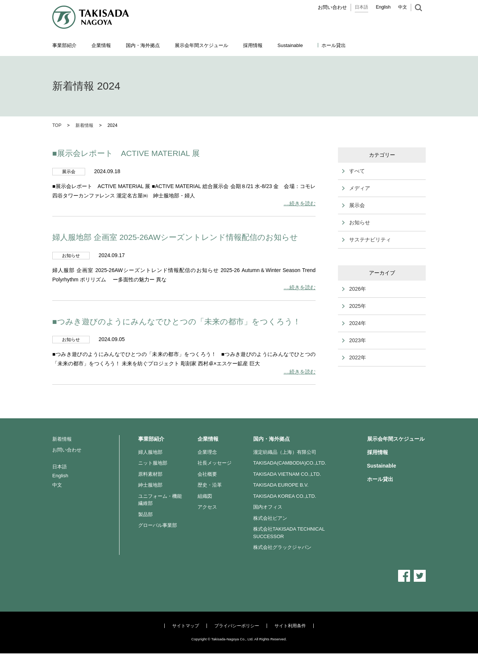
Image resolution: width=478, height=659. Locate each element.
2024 (355, 323)
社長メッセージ (215, 463)
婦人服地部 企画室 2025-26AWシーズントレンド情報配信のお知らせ (175, 237)
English (383, 7)
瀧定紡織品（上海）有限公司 (284, 452)
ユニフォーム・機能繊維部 (160, 499)
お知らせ (359, 222)
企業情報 (208, 439)
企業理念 (207, 452)
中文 (402, 7)
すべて (357, 171)
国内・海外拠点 (271, 439)
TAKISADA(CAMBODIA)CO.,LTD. (289, 463)
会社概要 (207, 474)
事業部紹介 (151, 439)
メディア (359, 188)
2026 (355, 289)
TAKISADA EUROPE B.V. (280, 485)
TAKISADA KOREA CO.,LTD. (284, 496)
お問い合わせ (332, 7)
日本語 (361, 7)
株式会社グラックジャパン (282, 547)
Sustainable (381, 466)
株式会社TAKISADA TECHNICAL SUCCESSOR (289, 532)
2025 (355, 306)
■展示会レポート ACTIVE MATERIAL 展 (126, 153)
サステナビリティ (370, 240)
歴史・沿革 (210, 485)
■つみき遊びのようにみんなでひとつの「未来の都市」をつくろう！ (176, 321)
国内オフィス (267, 507)
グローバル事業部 (157, 525)
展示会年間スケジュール (201, 45)
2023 (355, 340)
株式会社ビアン (270, 518)
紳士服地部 (150, 485)
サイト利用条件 (290, 626)
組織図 (205, 496)
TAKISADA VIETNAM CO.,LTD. (287, 474)
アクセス (207, 507)
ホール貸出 (334, 45)
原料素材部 (150, 474)
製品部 (145, 514)
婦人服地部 (150, 452)
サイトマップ (185, 626)
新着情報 (62, 439)
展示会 (357, 205)
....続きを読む (299, 203)
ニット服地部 (152, 463)
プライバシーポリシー (236, 626)
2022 (355, 357)
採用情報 (253, 45)
